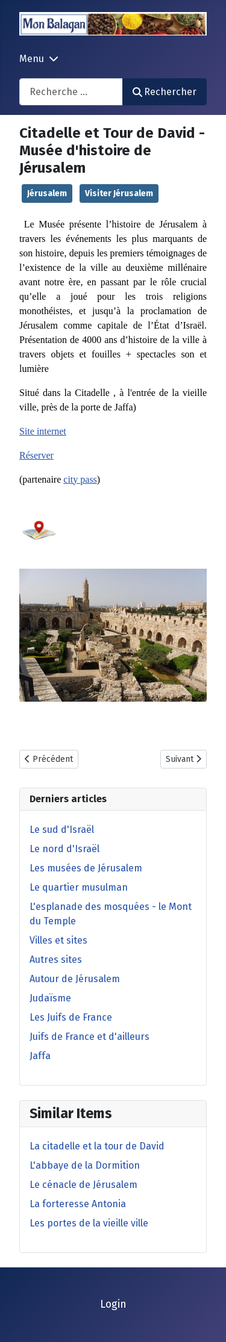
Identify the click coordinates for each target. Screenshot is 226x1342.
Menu (31, 58)
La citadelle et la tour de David (97, 1146)
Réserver (36, 455)
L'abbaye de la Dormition (85, 1165)
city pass (80, 479)
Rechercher (164, 91)
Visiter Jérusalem (119, 193)
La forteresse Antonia (78, 1204)
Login (113, 1304)
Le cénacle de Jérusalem (83, 1184)
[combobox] (71, 91)
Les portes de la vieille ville (89, 1223)
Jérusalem (47, 193)
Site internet (42, 431)
